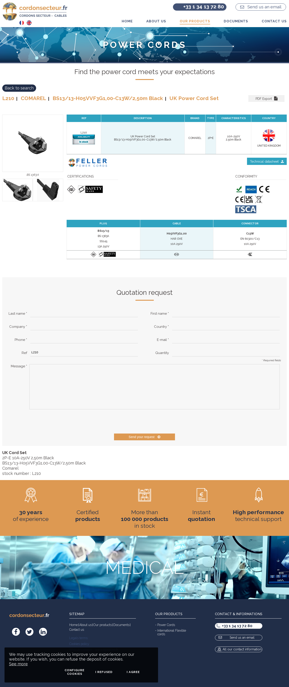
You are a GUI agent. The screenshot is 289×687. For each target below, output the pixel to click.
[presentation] (63, 421)
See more (18, 663)
